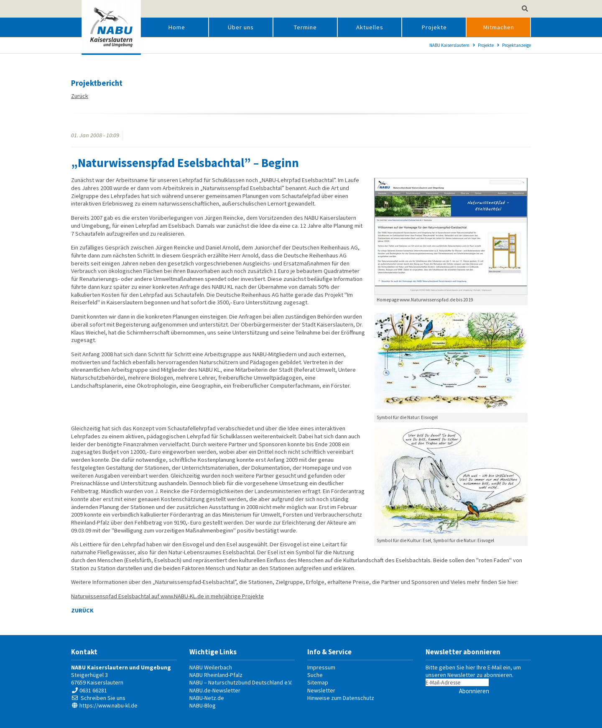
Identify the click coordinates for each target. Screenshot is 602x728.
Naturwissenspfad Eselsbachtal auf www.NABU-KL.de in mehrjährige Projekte (167, 596)
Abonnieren (474, 691)
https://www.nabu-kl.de (108, 705)
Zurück (79, 96)
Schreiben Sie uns (103, 698)
